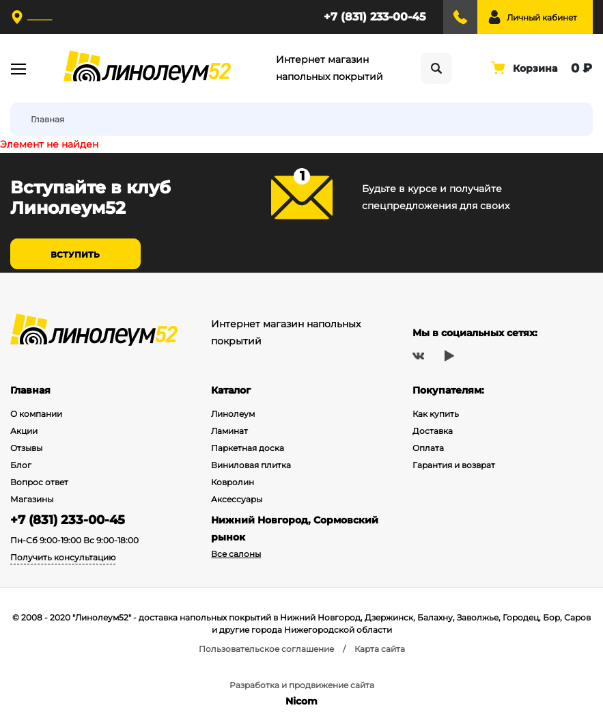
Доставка (432, 431)
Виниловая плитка (251, 465)
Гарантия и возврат (453, 465)
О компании (36, 414)
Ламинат (229, 431)
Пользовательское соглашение (266, 649)
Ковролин (232, 482)
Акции (24, 431)
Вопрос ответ (39, 482)
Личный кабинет (542, 17)
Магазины (31, 499)
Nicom (301, 701)
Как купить (435, 414)
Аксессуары (236, 499)
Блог (20, 465)
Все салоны (236, 554)
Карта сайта (379, 649)
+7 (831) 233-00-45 (375, 16)
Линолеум (233, 414)
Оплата (428, 448)
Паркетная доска (247, 448)
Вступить (75, 254)
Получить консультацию (62, 557)
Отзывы (26, 448)
